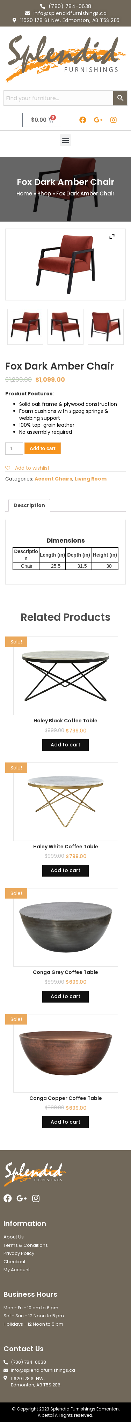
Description (29, 505)
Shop (44, 193)
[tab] (29, 505)
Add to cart (43, 448)
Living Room (91, 478)
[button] (65, 140)
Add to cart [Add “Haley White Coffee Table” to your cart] (65, 870)
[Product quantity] (14, 448)
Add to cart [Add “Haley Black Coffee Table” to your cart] (65, 744)
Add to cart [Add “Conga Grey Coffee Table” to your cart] (65, 996)
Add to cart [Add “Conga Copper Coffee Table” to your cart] (65, 1121)
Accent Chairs (53, 478)
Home (24, 193)
